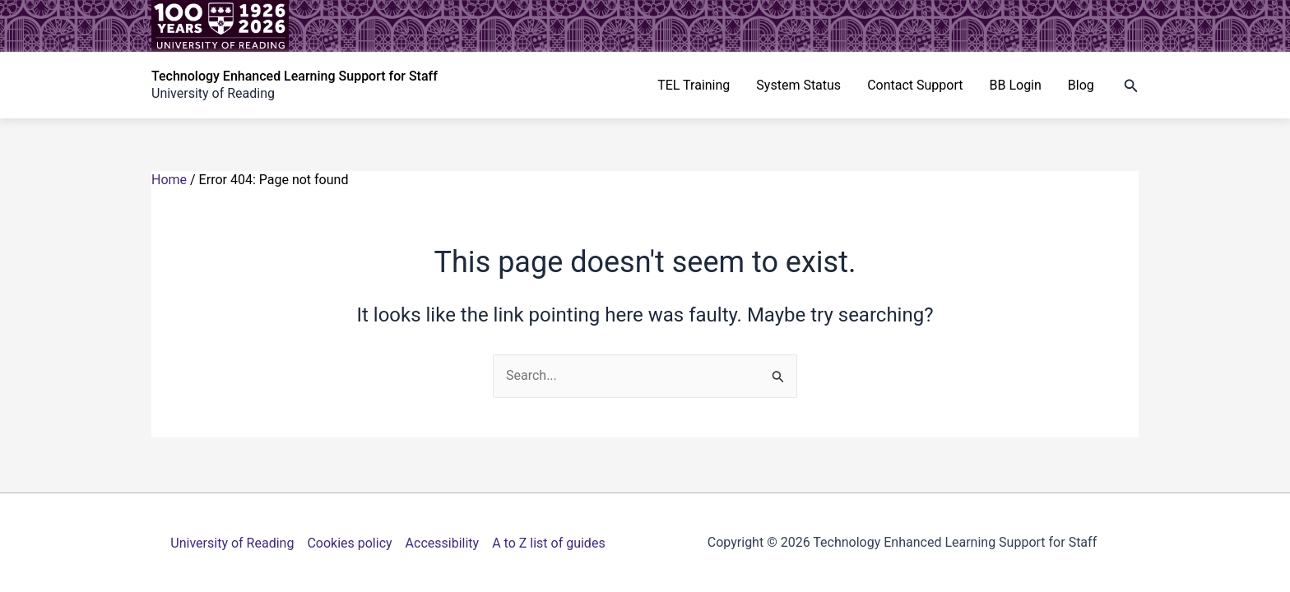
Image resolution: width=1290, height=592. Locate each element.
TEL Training (693, 85)
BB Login (1015, 85)
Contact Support (915, 85)
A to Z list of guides (549, 543)
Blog (1081, 85)
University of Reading (232, 543)
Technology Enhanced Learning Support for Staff (294, 76)
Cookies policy (349, 543)
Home (169, 179)
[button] (1131, 86)
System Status (798, 85)
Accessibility (443, 543)
